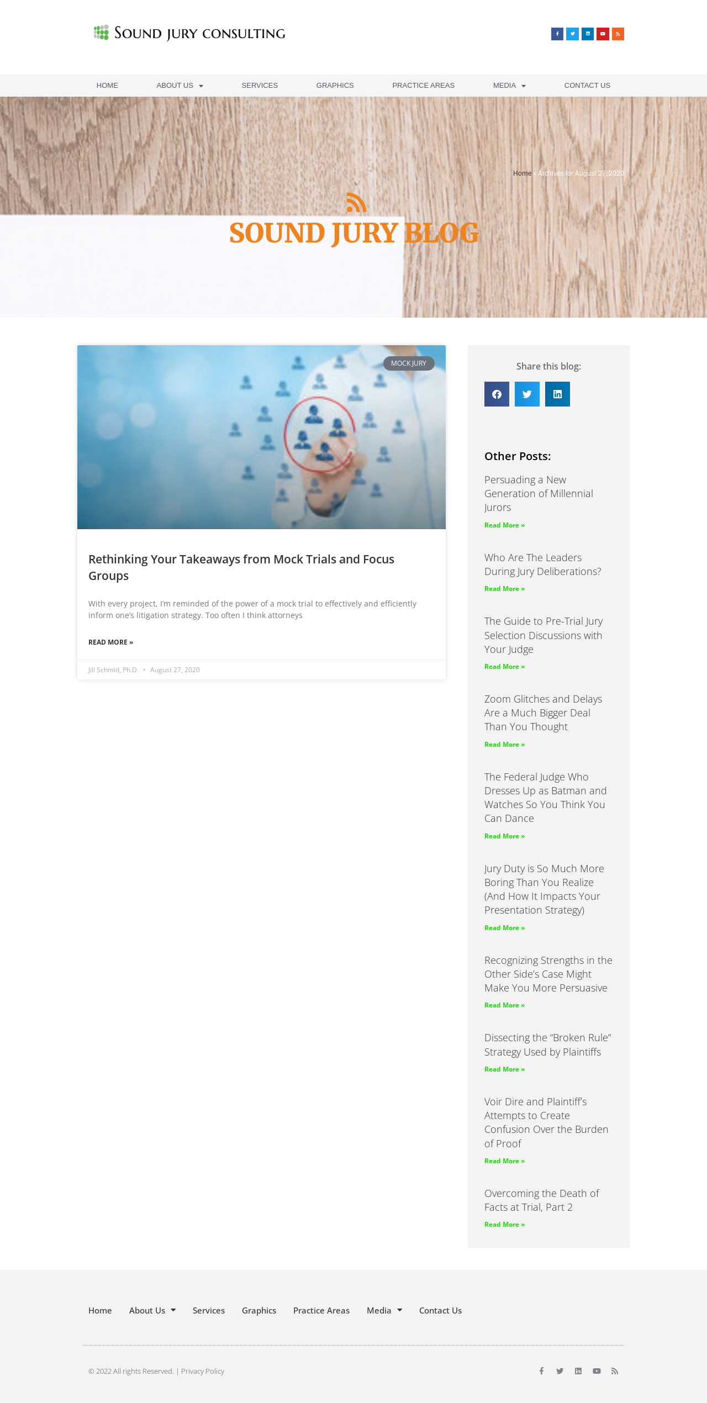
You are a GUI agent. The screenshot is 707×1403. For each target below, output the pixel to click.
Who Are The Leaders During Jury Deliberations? (543, 564)
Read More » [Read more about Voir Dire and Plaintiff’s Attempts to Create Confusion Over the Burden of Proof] (504, 1160)
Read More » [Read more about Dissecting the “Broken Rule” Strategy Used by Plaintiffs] (504, 1069)
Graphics (335, 85)
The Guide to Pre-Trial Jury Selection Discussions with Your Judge (543, 634)
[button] (496, 394)
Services (260, 85)
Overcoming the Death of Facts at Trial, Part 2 (541, 1200)
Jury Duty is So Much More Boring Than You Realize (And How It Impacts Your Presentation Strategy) (544, 889)
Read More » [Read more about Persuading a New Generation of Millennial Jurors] (504, 525)
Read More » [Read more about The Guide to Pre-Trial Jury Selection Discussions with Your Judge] (504, 666)
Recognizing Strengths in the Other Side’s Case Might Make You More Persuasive (548, 973)
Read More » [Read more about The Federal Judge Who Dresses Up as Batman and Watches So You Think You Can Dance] (504, 836)
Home (107, 85)
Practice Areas (423, 85)
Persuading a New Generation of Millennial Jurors (538, 493)
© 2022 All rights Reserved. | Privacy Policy (156, 1371)
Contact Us (587, 85)
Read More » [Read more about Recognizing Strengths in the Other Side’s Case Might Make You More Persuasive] (504, 1005)
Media (509, 86)
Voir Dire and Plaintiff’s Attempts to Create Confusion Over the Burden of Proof (546, 1122)
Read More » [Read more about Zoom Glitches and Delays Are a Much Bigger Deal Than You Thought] (504, 744)
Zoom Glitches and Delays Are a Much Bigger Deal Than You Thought (543, 712)
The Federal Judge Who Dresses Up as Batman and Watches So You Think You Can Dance (545, 797)
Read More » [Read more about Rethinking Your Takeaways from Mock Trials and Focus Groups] (110, 642)
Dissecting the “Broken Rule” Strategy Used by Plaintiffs (547, 1044)
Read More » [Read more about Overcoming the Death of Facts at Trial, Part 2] (504, 1224)
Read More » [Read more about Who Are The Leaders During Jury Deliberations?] (504, 588)
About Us (180, 86)
